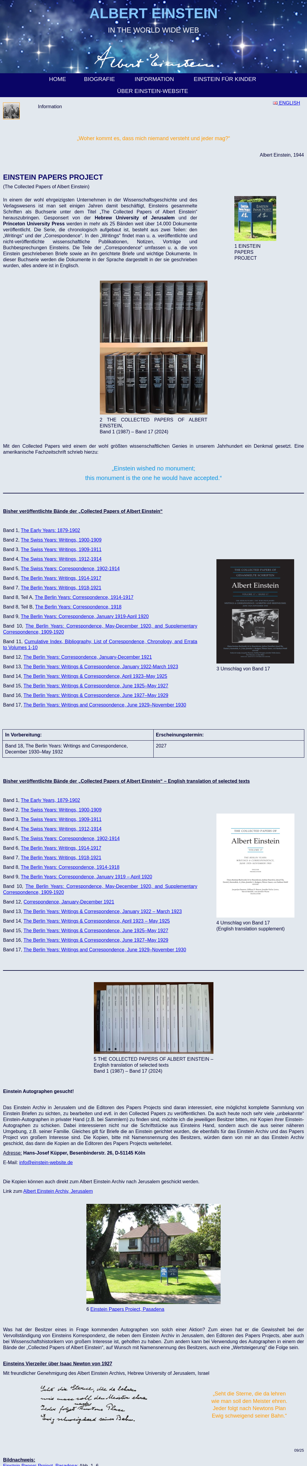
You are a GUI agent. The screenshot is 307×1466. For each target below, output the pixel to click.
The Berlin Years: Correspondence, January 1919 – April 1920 (86, 876)
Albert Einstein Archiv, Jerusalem (58, 1191)
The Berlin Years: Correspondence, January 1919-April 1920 (85, 616)
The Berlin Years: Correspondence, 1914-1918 (70, 867)
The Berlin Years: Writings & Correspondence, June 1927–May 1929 (95, 695)
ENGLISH (286, 103)
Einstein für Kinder (226, 79)
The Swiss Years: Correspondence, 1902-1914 (70, 568)
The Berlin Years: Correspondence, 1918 (78, 606)
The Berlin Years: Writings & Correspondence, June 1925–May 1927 (95, 685)
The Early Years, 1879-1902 (50, 800)
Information (155, 79)
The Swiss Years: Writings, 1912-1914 (61, 559)
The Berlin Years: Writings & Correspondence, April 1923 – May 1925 (96, 921)
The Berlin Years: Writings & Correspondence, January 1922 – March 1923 (102, 911)
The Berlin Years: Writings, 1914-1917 (61, 578)
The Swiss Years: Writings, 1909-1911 (61, 549)
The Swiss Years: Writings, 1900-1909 (61, 539)
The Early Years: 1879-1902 (50, 530)
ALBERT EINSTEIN (153, 13)
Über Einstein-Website (153, 91)
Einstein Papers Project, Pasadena (127, 1309)
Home (57, 79)
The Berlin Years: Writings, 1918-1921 (61, 587)
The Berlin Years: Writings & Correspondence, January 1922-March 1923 (100, 666)
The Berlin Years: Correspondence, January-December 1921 (87, 657)
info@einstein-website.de (46, 1162)
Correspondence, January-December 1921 (69, 901)
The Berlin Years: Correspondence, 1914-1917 (84, 597)
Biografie (100, 79)
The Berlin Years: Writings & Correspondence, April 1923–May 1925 (95, 676)
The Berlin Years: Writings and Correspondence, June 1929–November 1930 (104, 704)
